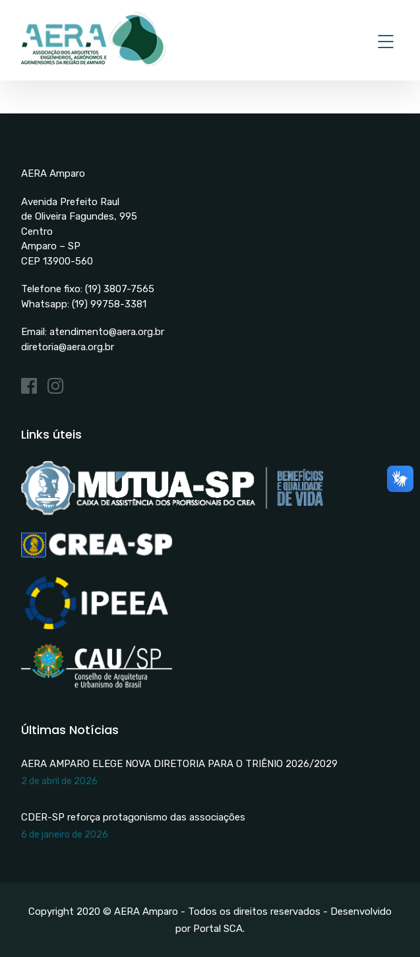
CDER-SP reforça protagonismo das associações (133, 817)
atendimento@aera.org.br (106, 332)
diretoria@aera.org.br (67, 347)
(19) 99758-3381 (109, 304)
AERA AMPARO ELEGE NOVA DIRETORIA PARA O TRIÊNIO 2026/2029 (179, 764)
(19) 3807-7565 (119, 289)
